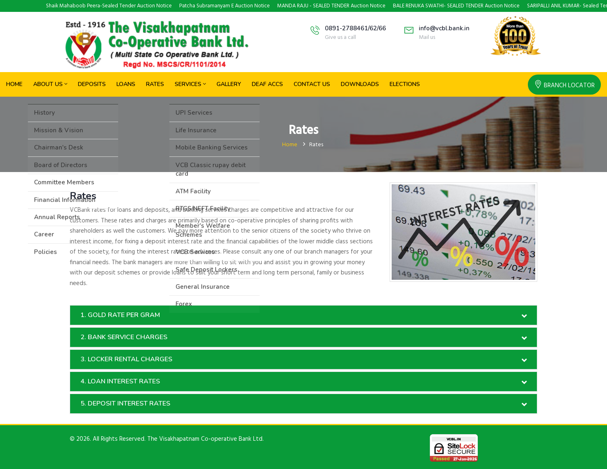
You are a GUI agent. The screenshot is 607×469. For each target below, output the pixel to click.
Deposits (92, 84)
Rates (155, 84)
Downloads (360, 84)
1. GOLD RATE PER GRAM (120, 314)
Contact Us (312, 84)
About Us (50, 84)
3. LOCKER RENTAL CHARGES (126, 359)
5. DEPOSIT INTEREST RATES (125, 403)
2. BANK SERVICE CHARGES (123, 337)
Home (14, 84)
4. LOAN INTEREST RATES (120, 381)
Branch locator (564, 86)
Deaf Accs (267, 84)
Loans (125, 84)
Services (190, 84)
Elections (405, 84)
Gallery (229, 84)
